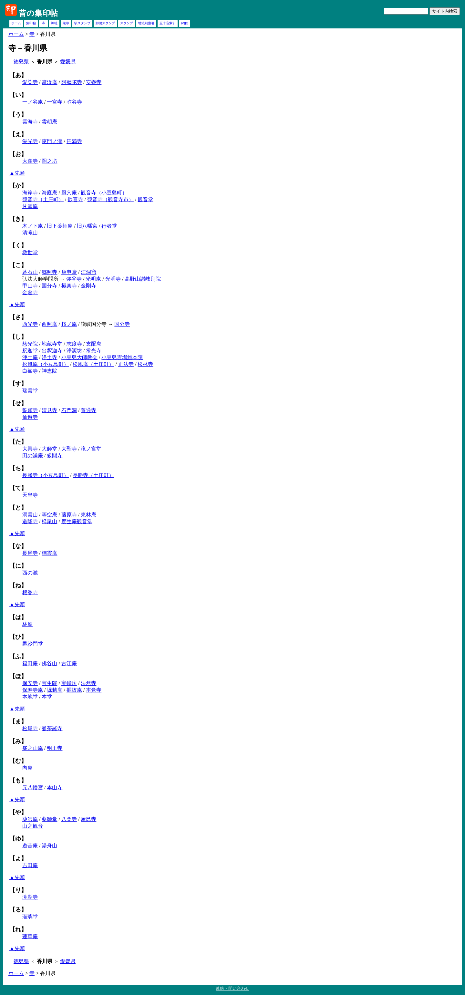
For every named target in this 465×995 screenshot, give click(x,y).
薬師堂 (49, 819)
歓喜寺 (75, 199)
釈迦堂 (30, 350)
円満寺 (74, 141)
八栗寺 (69, 819)
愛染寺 (30, 82)
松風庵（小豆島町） (45, 364)
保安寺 (30, 683)
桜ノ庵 (69, 324)
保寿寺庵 (32, 690)
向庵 (27, 768)
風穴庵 (69, 192)
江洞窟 (88, 272)
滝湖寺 (30, 897)
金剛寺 (88, 285)
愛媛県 (68, 61)
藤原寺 (69, 514)
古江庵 (69, 663)
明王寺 (54, 748)
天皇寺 (30, 495)
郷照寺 (49, 272)
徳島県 (21, 61)
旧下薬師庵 (60, 226)
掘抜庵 (74, 690)
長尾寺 (30, 553)
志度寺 (74, 344)
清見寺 (49, 410)
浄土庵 (30, 357)
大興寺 (30, 448)
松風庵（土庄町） (93, 364)
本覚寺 (93, 690)
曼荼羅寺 (52, 728)
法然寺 (88, 683)
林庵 (27, 624)
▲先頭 (17, 173)
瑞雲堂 (30, 390)
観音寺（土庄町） (43, 199)
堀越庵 (54, 690)
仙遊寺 (30, 417)
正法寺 (126, 364)
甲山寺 (30, 285)
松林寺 (145, 364)
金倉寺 (30, 292)
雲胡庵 (49, 121)
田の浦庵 (32, 455)
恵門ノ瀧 (52, 141)
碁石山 (30, 272)
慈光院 (30, 344)
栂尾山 (49, 521)
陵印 (66, 23)
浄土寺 (49, 357)
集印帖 (31, 23)
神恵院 (49, 371)
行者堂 (109, 226)
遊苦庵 (30, 845)
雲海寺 (30, 121)
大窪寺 (30, 161)
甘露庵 (30, 206)
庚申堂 (69, 272)
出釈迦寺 (52, 350)
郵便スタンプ (105, 23)
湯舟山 (49, 845)
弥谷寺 (74, 102)
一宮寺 (54, 102)
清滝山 (30, 232)
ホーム (16, 23)
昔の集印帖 (38, 13)
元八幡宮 (32, 787)
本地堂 (30, 697)
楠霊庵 (49, 553)
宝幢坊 (69, 683)
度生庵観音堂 (76, 521)
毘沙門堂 (32, 644)
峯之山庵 (32, 748)
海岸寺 (30, 192)
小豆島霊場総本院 (122, 357)
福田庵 (30, 663)
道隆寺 (30, 521)
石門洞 (69, 410)
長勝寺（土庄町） (93, 475)
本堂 (47, 697)
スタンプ (126, 23)
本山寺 (54, 787)
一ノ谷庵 (32, 102)
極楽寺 (69, 285)
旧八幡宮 (87, 226)
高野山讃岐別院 (143, 279)
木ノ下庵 (32, 226)
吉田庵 (30, 865)
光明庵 (93, 279)
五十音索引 (168, 23)
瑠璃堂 (30, 916)
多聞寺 (54, 455)
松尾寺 (30, 728)
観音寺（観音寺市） (110, 199)
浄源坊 (74, 350)
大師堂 (49, 448)
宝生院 (49, 683)
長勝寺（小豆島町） (45, 475)
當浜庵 (49, 82)
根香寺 (30, 592)
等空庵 (49, 514)
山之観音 (32, 826)
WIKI (184, 23)
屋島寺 (88, 819)
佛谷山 (49, 663)
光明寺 (113, 279)
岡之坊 (49, 161)
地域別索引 (146, 23)
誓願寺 (30, 410)
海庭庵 (49, 192)
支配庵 (93, 344)
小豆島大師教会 (79, 357)
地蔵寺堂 (52, 344)
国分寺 (49, 285)
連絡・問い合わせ (232, 988)
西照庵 (49, 324)
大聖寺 (69, 448)
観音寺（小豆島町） (104, 192)
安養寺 (93, 82)
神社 (54, 23)
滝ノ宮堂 (91, 448)
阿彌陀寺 (71, 82)
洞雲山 (30, 514)
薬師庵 (30, 819)
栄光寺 (30, 141)
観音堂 (145, 199)
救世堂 (30, 252)
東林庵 (88, 514)
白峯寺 (30, 371)
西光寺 (30, 324)
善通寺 (88, 410)
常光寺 (93, 350)
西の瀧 (30, 572)
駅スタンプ (82, 23)
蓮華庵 (30, 936)
